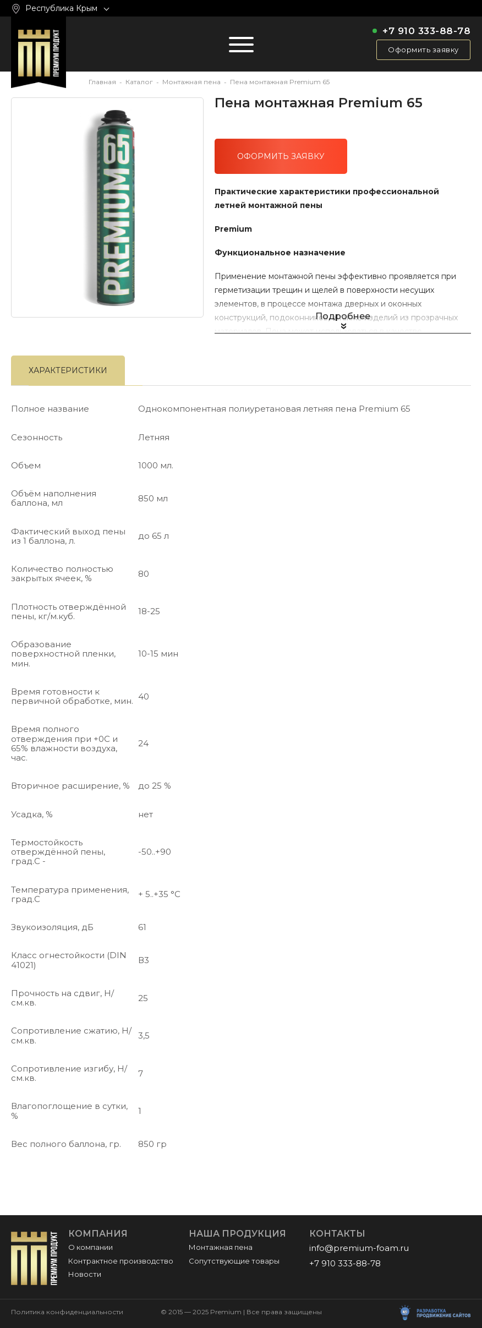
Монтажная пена (191, 82)
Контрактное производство (120, 1260)
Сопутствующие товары (234, 1260)
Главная (102, 82)
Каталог (139, 82)
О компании (90, 1247)
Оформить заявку (423, 49)
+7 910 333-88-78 (426, 31)
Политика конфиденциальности (67, 1312)
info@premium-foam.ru (359, 1248)
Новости (84, 1274)
